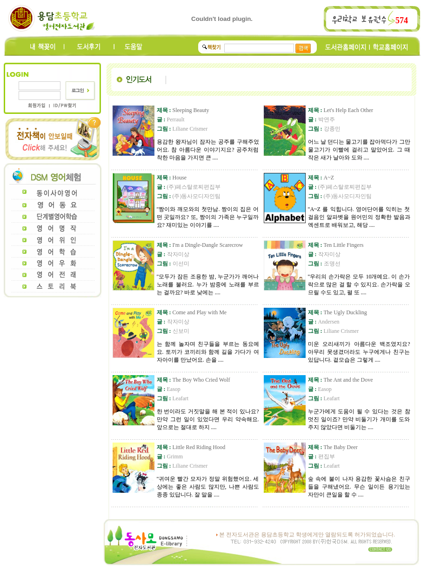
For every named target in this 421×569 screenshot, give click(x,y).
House (172, 177)
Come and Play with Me (192, 312)
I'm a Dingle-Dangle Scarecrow (200, 245)
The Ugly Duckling (337, 312)
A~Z (321, 177)
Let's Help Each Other (340, 110)
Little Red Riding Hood (191, 447)
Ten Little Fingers (336, 245)
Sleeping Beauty (183, 110)
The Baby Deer (333, 447)
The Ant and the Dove (340, 380)
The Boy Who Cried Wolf (193, 380)
